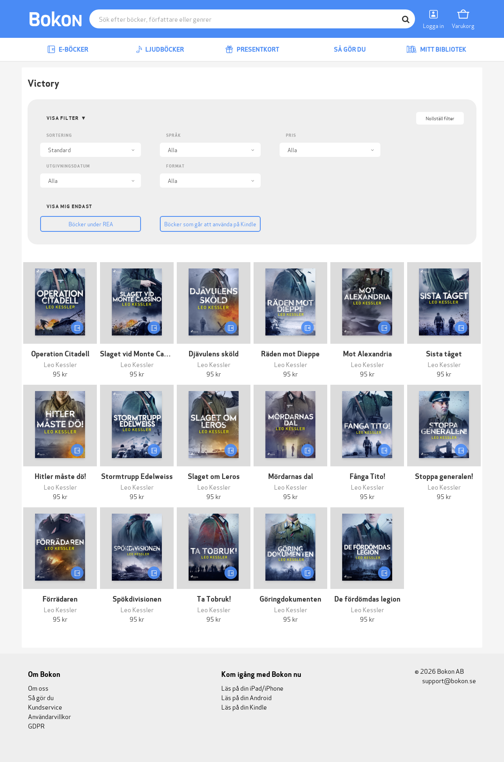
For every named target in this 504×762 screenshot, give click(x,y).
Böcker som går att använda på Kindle (210, 224)
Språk (173, 135)
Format (175, 166)
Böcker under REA (91, 224)
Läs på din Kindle (244, 706)
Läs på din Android (246, 697)
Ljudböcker (160, 49)
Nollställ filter (440, 118)
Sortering (59, 135)
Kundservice (45, 706)
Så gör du (344, 49)
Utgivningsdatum (68, 166)
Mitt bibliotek (436, 49)
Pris (291, 135)
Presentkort (252, 49)
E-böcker (67, 49)
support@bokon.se (445, 680)
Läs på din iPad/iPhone (252, 687)
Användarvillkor (49, 716)
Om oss (38, 687)
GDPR (36, 725)
